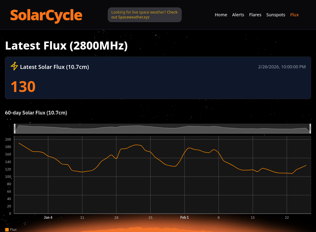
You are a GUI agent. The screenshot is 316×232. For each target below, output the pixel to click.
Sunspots (275, 15)
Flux (294, 15)
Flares (255, 15)
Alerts (238, 15)
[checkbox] (7, 230)
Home (221, 15)
